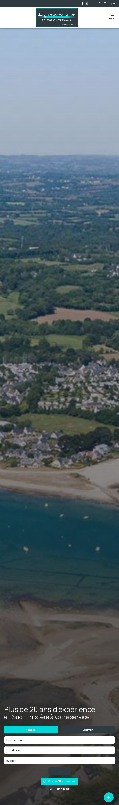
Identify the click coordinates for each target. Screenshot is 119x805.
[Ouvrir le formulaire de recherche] (59, 777)
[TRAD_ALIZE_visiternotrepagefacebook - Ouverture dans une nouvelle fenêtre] (82, 3)
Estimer (88, 736)
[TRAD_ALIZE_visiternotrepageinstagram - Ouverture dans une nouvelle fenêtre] (87, 3)
